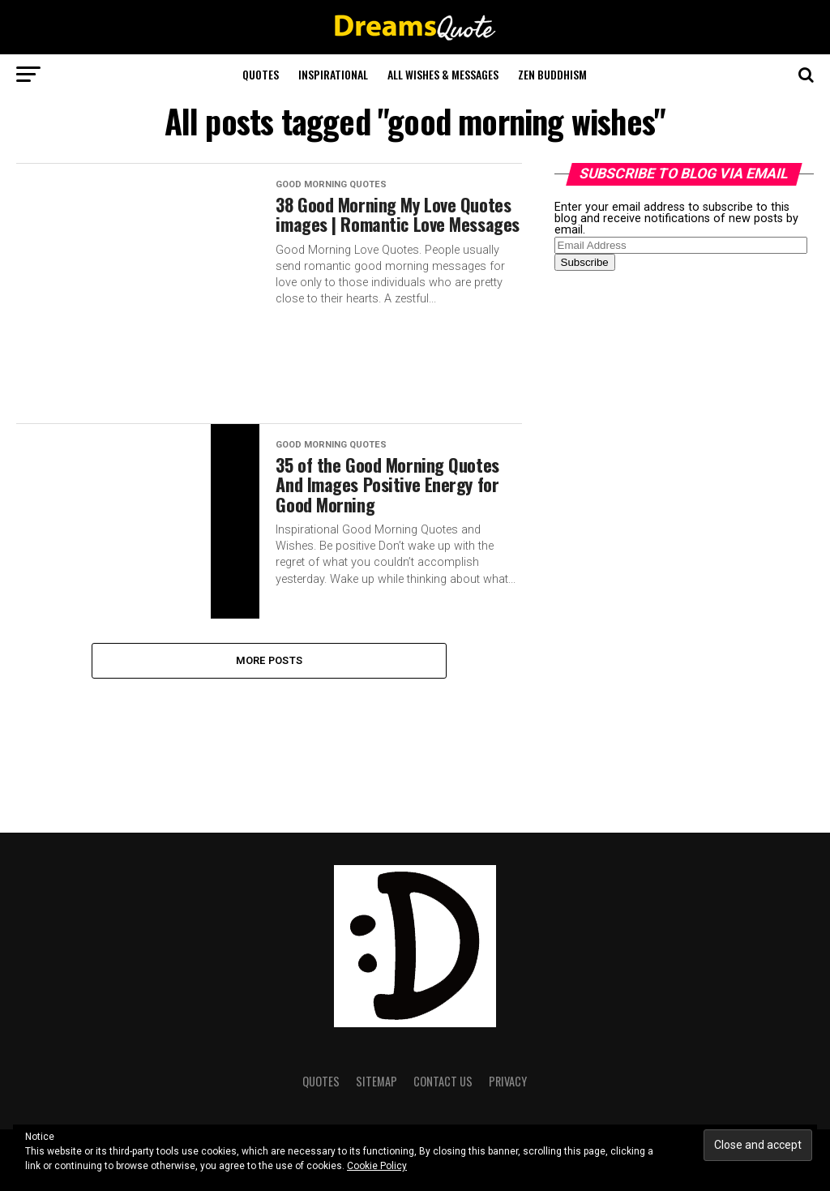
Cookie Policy (377, 1166)
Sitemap (376, 1081)
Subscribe (585, 262)
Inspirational (333, 74)
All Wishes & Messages (442, 74)
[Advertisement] (676, 538)
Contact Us (443, 1081)
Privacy (508, 1081)
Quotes (260, 74)
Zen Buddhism (552, 74)
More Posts (269, 660)
